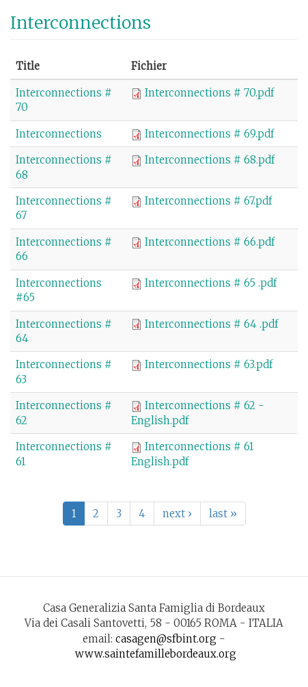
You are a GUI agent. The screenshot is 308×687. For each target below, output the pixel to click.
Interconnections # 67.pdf (208, 200)
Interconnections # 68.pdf (210, 159)
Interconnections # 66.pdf (210, 241)
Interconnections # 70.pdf (209, 92)
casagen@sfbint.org (165, 638)
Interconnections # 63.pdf (208, 364)
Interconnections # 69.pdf (209, 133)
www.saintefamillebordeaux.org (155, 653)
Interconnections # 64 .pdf (211, 323)
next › (177, 513)
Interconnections (59, 133)
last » (223, 513)
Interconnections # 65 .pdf (211, 282)
